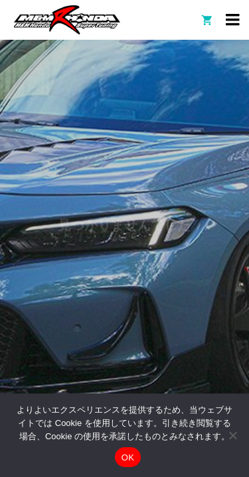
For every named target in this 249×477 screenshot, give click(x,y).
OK (128, 457)
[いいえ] (232, 435)
